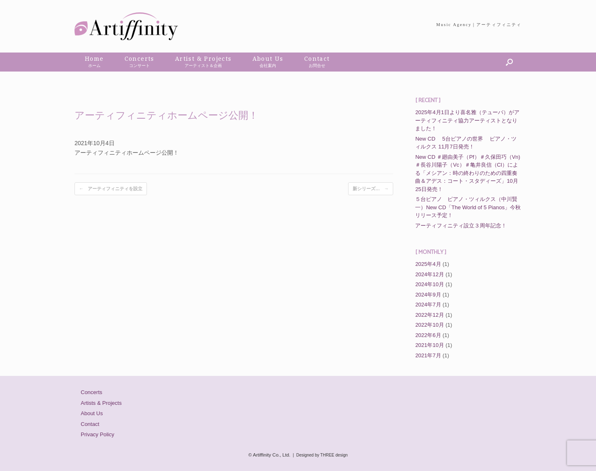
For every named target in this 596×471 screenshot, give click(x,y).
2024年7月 (428, 304)
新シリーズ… (371, 188)
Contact (90, 424)
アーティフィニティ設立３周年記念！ (461, 225)
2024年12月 (429, 274)
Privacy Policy (97, 434)
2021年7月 (428, 355)
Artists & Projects (101, 403)
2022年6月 (428, 335)
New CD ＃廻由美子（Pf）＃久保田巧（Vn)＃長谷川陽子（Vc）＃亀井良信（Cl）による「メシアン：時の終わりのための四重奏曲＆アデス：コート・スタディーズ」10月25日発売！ (467, 173)
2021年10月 (429, 345)
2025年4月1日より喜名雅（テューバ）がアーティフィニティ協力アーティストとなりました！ (467, 120)
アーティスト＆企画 (203, 65)
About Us (92, 413)
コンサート (139, 65)
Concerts (91, 392)
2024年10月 (429, 284)
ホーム (94, 65)
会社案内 (268, 65)
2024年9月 (428, 295)
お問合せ (317, 65)
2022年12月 (429, 315)
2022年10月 (429, 325)
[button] (509, 62)
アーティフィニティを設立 (110, 188)
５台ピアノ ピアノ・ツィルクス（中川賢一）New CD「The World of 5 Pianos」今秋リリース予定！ (468, 207)
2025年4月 (428, 264)
